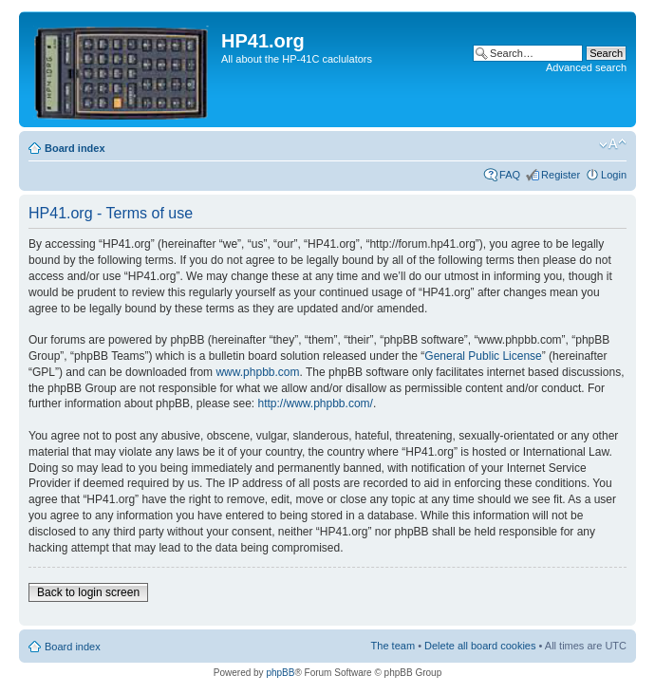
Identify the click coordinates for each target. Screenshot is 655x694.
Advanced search (586, 67)
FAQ (509, 174)
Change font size (613, 144)
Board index (75, 148)
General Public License (482, 356)
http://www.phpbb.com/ (314, 403)
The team (393, 645)
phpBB (280, 672)
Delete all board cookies (479, 645)
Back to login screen (88, 592)
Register (560, 174)
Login (614, 174)
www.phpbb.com (257, 372)
